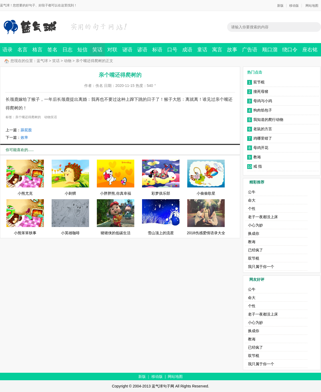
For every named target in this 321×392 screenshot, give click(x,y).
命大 (251, 200)
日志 (67, 49)
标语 (157, 49)
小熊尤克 (25, 193)
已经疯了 (255, 250)
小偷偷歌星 (206, 193)
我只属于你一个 (261, 266)
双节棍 (259, 82)
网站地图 (311, 5)
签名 (52, 49)
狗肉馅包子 (262, 110)
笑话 (97, 49)
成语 (187, 49)
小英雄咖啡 (70, 233)
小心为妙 (255, 225)
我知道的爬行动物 (268, 119)
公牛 (251, 192)
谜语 (127, 49)
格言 (37, 49)
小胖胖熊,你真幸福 (115, 193)
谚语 (142, 49)
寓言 (217, 49)
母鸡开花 (260, 147)
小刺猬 (70, 193)
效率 (24, 137)
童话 (202, 49)
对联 (112, 49)
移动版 (294, 5)
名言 (22, 49)
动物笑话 (50, 117)
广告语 (249, 49)
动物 (67, 61)
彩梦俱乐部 (160, 193)
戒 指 (257, 166)
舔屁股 (26, 130)
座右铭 (310, 49)
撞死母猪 (260, 91)
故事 (232, 49)
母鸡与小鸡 (262, 101)
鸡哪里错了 (262, 138)
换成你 (253, 233)
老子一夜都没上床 (263, 217)
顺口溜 (269, 49)
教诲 (257, 157)
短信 (82, 49)
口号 (172, 49)
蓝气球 (42, 61)
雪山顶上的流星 (161, 233)
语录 (7, 49)
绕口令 (289, 49)
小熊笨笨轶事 (25, 233)
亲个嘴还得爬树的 (28, 117)
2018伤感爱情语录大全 (206, 233)
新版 (280, 5)
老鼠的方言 (262, 129)
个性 (251, 208)
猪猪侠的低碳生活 (116, 233)
